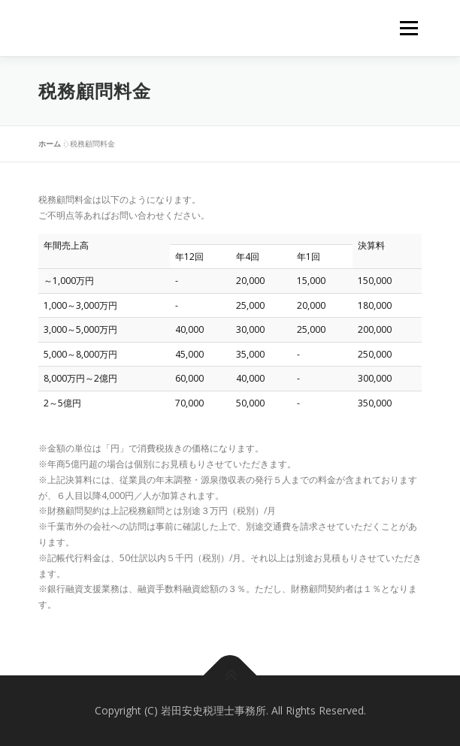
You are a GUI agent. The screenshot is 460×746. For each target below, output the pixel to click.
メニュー (408, 28)
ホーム (49, 143)
